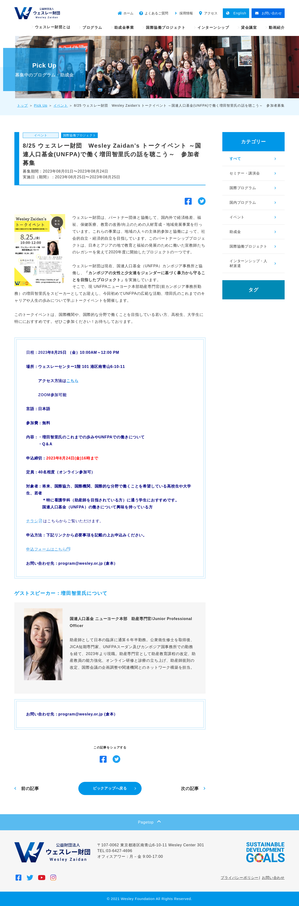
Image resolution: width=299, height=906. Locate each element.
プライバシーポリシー (240, 878)
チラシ (32, 521)
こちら (72, 381)
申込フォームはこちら (46, 549)
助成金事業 (124, 27)
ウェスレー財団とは (53, 27)
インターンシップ (213, 27)
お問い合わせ (273, 878)
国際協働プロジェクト (165, 27)
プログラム (92, 27)
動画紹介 (277, 27)
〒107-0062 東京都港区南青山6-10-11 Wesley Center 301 (150, 845)
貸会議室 (249, 27)
